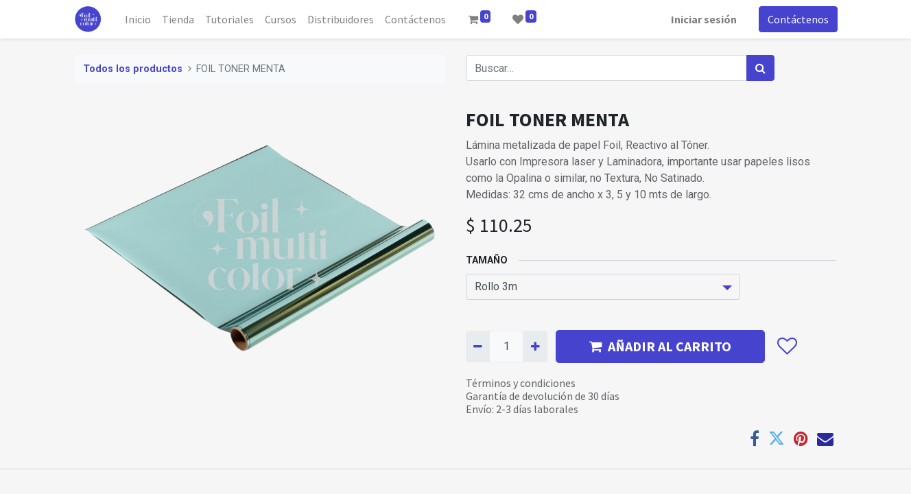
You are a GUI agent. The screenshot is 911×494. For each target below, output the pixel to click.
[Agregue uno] (535, 346)
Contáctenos (796, 19)
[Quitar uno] (478, 346)
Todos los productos (132, 69)
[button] (786, 346)
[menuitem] (139, 19)
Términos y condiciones (521, 383)
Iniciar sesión (702, 19)
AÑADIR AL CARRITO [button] (660, 346)
